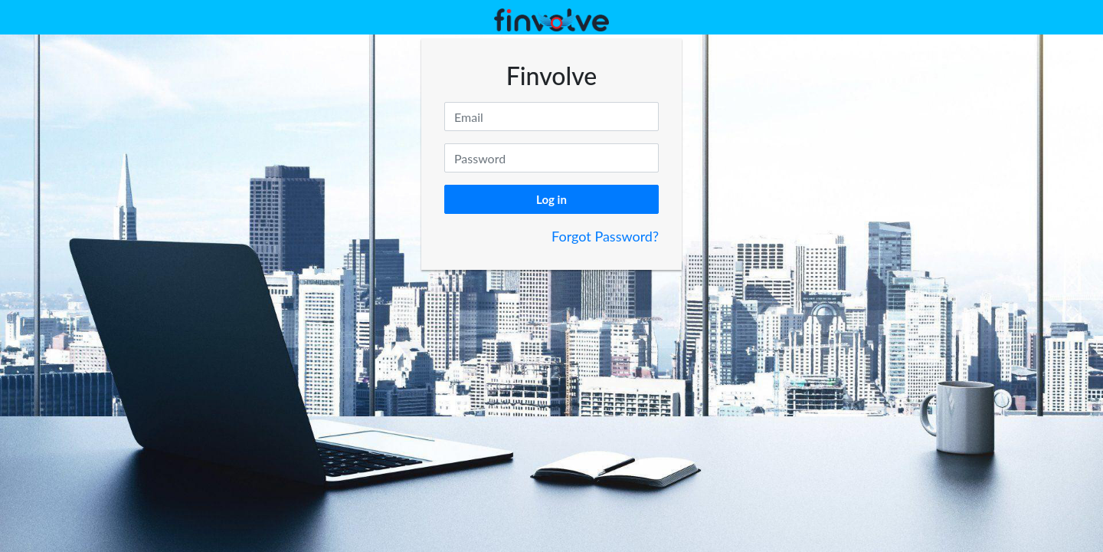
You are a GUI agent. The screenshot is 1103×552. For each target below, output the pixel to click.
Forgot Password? (605, 236)
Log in (551, 199)
